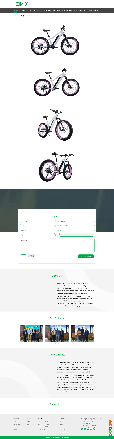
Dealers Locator (64, 418)
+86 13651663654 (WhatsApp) (89, 425)
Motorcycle (47, 10)
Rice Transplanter (79, 10)
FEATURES (67, 16)
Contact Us (16, 432)
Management (16, 424)
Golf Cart (55, 10)
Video (28, 424)
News (28, 427)
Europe (61, 424)
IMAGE (86, 16)
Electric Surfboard (66, 10)
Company (16, 418)
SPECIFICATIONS (77, 16)
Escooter (22, 10)
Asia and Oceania (64, 432)
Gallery (89, 10)
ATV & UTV (37, 10)
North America (63, 426)
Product (40, 418)
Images (28, 421)
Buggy (29, 10)
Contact (96, 10)
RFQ (92, 16)
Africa (61, 421)
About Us (15, 421)
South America (63, 429)
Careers (15, 429)
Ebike (15, 10)
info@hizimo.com (87, 423)
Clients (15, 426)
